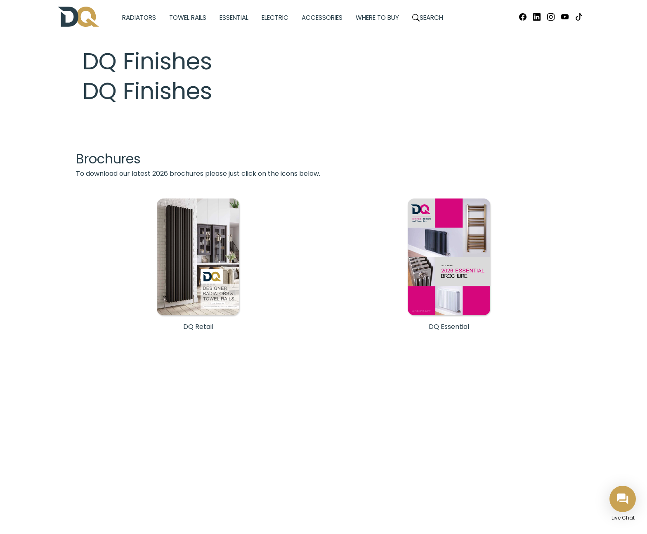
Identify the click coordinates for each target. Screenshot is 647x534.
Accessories (322, 17)
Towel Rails (187, 17)
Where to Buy (377, 17)
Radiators (139, 17)
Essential (234, 17)
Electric (275, 17)
